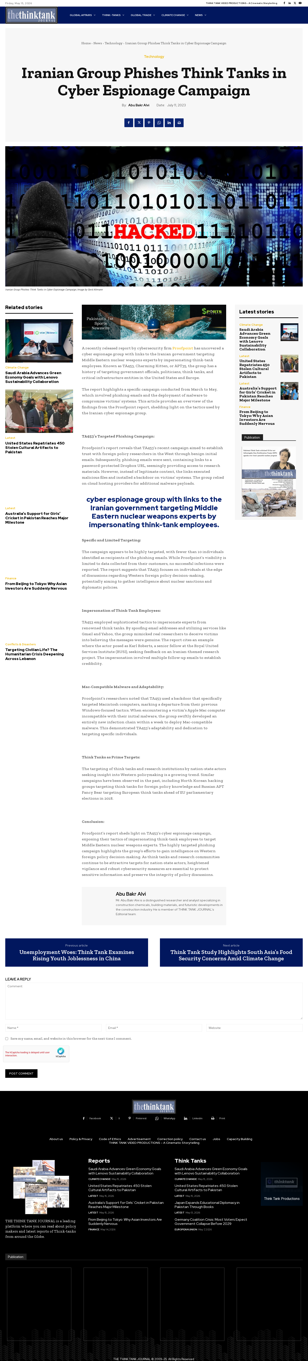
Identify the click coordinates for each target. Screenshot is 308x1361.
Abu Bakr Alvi (138, 105)
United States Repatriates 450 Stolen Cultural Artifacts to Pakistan (34, 448)
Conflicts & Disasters (20, 644)
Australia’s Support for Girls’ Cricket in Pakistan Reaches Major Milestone (36, 518)
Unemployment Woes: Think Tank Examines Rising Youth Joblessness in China (76, 955)
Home (86, 43)
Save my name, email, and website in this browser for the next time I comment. (71, 1039)
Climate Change (17, 367)
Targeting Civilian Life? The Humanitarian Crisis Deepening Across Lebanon (34, 654)
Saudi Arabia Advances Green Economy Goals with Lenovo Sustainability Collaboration (33, 377)
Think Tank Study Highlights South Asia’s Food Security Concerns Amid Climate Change (231, 955)
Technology (113, 43)
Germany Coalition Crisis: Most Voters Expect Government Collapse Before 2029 (211, 1221)
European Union (186, 1229)
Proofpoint (182, 348)
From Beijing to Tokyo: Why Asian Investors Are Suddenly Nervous (36, 586)
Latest (10, 437)
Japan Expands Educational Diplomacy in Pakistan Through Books (207, 1204)
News (97, 43)
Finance (10, 578)
